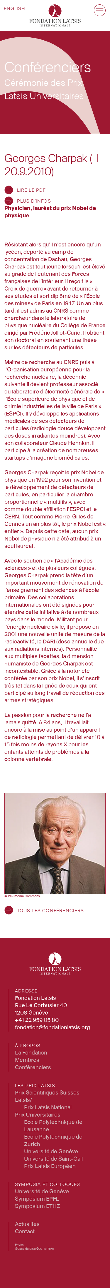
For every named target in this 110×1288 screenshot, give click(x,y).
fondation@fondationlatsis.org (52, 1028)
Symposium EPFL (37, 1199)
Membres (27, 1060)
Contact (25, 1232)
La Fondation (31, 1053)
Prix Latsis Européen (50, 1166)
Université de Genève (51, 1152)
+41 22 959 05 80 (37, 1020)
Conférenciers (33, 1068)
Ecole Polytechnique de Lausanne (53, 1126)
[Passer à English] (14, 9)
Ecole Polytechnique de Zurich (53, 1140)
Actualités (27, 1224)
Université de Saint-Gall (53, 1159)
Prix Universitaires (37, 1115)
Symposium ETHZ (37, 1206)
